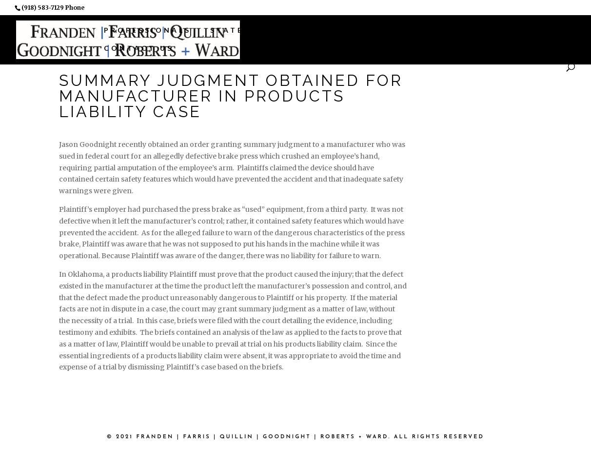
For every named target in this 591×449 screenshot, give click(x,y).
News (495, 30)
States (230, 30)
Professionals (147, 30)
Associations (420, 30)
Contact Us (139, 48)
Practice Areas (315, 30)
